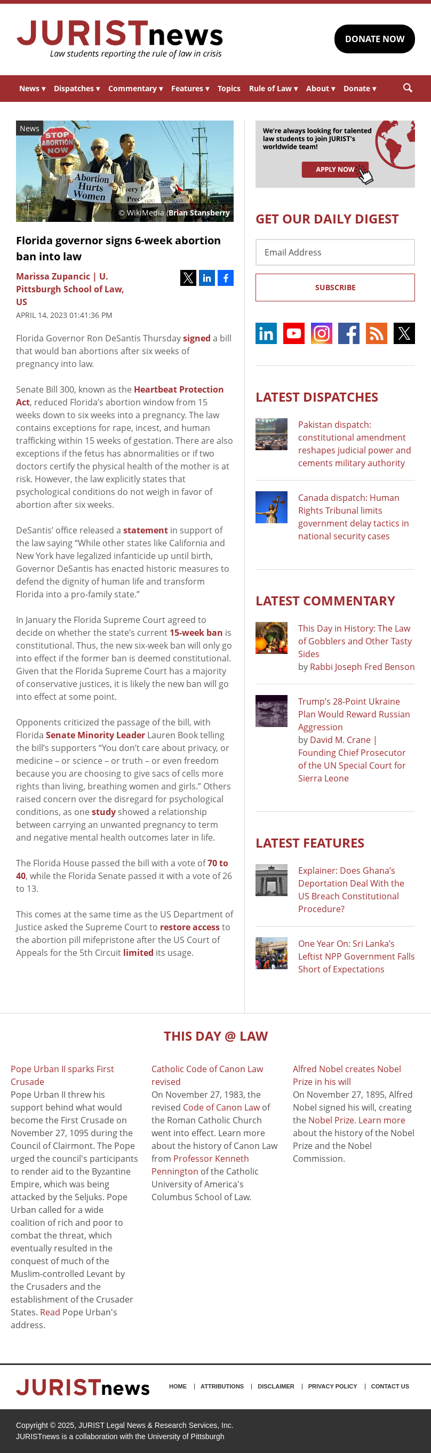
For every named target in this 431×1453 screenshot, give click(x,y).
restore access (190, 927)
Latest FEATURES (310, 842)
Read (50, 1312)
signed (197, 338)
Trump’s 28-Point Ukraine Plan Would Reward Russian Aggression (354, 714)
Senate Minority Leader (95, 735)
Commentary (135, 88)
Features (190, 88)
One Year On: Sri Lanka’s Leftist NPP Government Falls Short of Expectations (356, 956)
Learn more (381, 1120)
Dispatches (77, 88)
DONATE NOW (374, 39)
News (32, 88)
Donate (360, 88)
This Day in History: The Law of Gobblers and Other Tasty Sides (355, 641)
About (320, 88)
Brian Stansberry (199, 212)
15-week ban (196, 632)
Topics (229, 88)
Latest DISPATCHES (317, 396)
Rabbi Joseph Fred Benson (362, 667)
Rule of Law (273, 88)
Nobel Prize (331, 1120)
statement (145, 530)
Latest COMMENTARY (325, 600)
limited (138, 953)
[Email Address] (335, 252)
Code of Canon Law (221, 1107)
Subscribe (335, 287)
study (104, 812)
